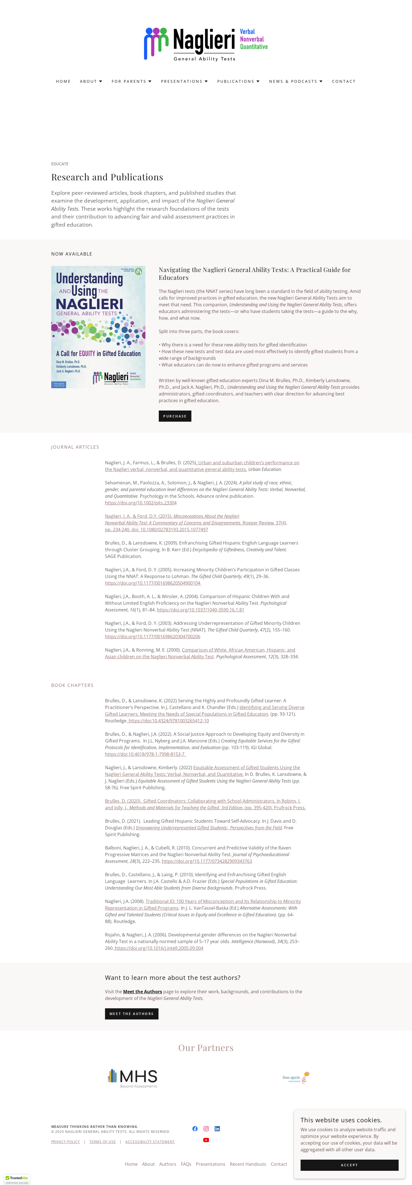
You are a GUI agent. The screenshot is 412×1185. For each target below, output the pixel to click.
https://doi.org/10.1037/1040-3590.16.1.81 (200, 610)
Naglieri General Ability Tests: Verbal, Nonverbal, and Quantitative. (174, 774)
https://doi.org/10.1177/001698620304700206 (152, 636)
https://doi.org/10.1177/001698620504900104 (153, 583)
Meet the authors (131, 1013)
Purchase (175, 416)
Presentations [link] (210, 1164)
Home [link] (63, 81)
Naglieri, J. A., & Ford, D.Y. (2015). (172, 516)
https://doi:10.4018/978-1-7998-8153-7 (146, 754)
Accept (349, 1165)
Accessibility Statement (150, 1141)
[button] (91, 81)
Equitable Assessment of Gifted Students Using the (246, 767)
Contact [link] (344, 81)
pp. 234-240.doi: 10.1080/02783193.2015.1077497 (156, 529)
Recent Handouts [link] (248, 1164)
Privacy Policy (65, 1141)
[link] (206, 43)
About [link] (148, 1164)
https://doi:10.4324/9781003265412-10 (168, 721)
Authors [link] (167, 1164)
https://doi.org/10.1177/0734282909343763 (207, 861)
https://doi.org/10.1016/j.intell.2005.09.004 (158, 948)
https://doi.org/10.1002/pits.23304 (141, 503)
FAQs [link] (186, 1164)
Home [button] (131, 1164)
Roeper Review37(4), (196, 523)
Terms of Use (102, 1141)
